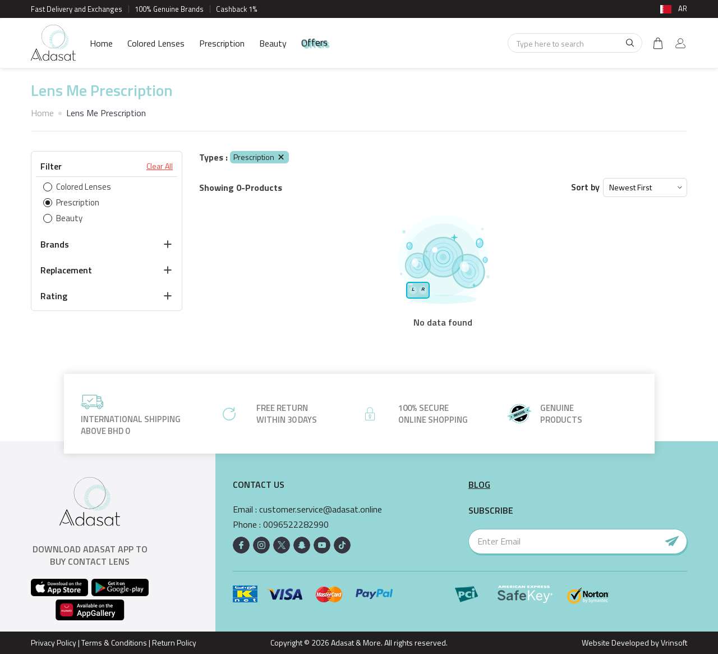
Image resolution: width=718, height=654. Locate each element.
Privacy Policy (53, 642)
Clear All (159, 166)
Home (101, 43)
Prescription (222, 43)
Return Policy (174, 642)
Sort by (585, 187)
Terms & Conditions (114, 642)
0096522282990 (296, 524)
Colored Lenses (156, 43)
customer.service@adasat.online (320, 509)
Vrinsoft (673, 642)
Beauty (273, 43)
